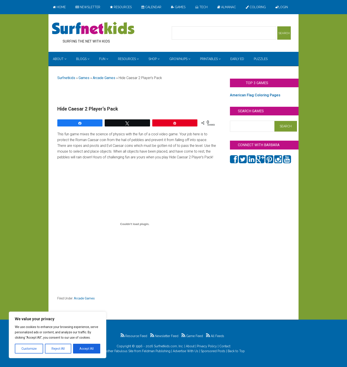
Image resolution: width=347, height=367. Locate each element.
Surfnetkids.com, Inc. (168, 346)
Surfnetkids (66, 78)
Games (84, 78)
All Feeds (215, 336)
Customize (29, 348)
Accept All (86, 348)
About (190, 346)
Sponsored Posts (213, 351)
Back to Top (236, 351)
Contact (224, 346)
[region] (57, 335)
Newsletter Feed (164, 336)
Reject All (58, 348)
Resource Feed (134, 336)
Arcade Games (104, 78)
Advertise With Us (185, 351)
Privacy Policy (207, 346)
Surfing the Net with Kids (93, 29)
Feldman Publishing (156, 351)
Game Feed (192, 336)
